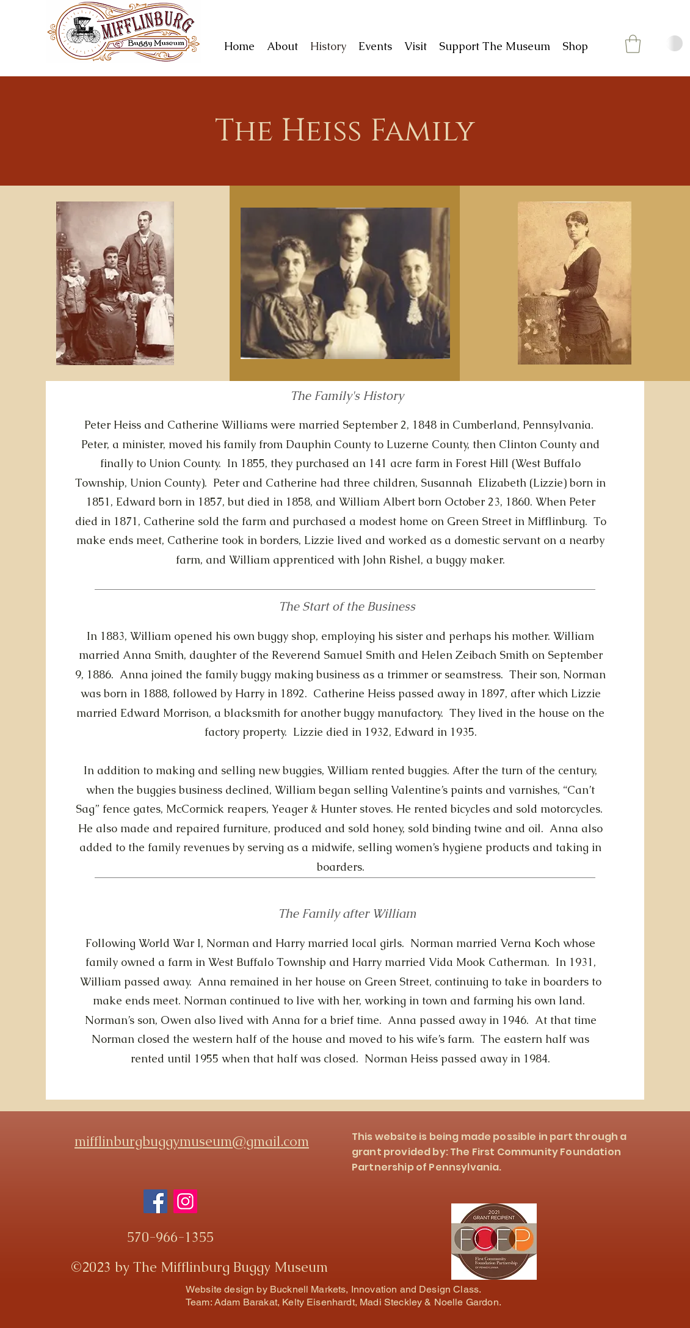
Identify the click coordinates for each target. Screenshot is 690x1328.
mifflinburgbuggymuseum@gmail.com (191, 1141)
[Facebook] (155, 1201)
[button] (633, 44)
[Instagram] (185, 1201)
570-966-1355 (170, 1237)
